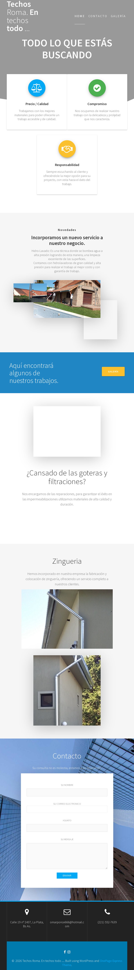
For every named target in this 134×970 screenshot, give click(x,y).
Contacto (97, 16)
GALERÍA (113, 371)
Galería (118, 16)
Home (80, 16)
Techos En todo (22, 16)
